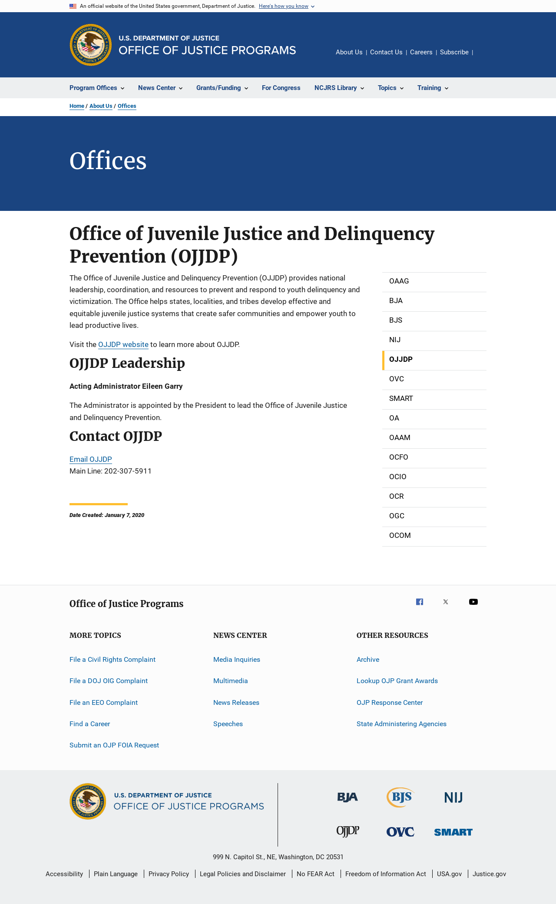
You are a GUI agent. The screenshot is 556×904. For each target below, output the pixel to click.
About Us (349, 52)
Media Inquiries (236, 659)
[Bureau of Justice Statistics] (401, 809)
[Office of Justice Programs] (91, 44)
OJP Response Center (390, 702)
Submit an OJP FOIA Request (114, 745)
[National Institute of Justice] (453, 804)
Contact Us (386, 52)
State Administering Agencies (402, 724)
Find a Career (90, 724)
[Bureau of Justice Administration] (348, 804)
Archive (368, 659)
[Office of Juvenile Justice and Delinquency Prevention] (348, 839)
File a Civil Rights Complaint (113, 659)
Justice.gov (489, 874)
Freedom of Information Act (385, 874)
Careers (421, 52)
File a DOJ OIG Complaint (109, 681)
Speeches (228, 724)
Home (77, 106)
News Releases (236, 702)
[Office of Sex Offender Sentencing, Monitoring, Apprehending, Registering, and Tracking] (453, 837)
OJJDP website (123, 344)
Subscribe (454, 52)
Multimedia (230, 681)
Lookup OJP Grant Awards (397, 681)
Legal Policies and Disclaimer (243, 874)
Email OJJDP (91, 459)
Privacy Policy (169, 874)
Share (486, 58)
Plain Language (116, 874)
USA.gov (449, 874)
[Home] (207, 45)
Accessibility (64, 874)
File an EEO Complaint (104, 702)
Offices (127, 106)
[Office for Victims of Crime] (400, 838)
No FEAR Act (315, 874)
